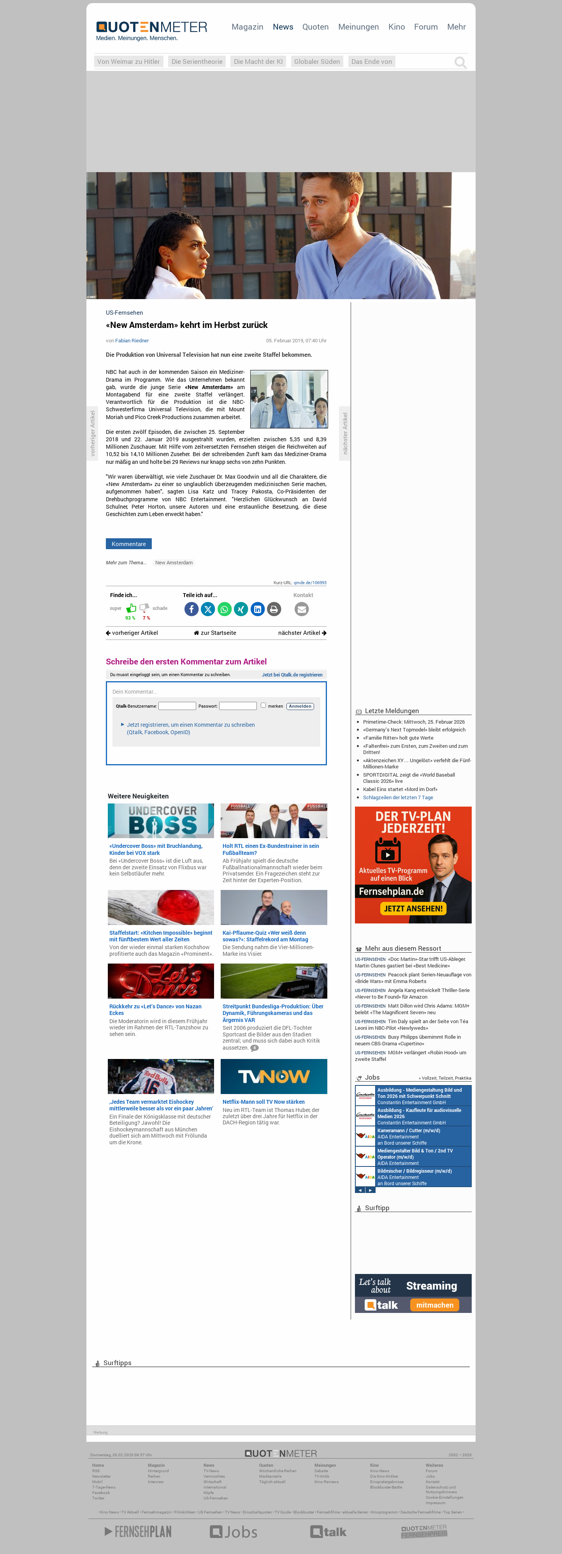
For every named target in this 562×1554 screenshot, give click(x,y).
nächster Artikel (302, 632)
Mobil (97, 1481)
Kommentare (129, 544)
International (215, 1487)
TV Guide (283, 1512)
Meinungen (358, 26)
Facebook (101, 1492)
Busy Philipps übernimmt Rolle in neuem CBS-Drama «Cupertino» (408, 1040)
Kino (396, 26)
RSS (96, 1470)
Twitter (98, 1498)
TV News (232, 1512)
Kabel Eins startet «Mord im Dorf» (400, 789)
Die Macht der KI (258, 61)
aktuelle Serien (355, 1512)
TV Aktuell (130, 1512)
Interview (156, 1481)
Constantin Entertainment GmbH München (409, 1095)
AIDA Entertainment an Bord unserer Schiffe (398, 1136)
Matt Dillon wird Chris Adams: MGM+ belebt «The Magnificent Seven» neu (412, 1009)
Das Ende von (371, 61)
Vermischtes (214, 1476)
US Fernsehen (210, 1512)
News (283, 26)
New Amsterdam (174, 562)
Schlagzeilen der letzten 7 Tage (398, 797)
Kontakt (432, 1481)
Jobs (430, 1476)
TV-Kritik (321, 1476)
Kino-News (379, 1470)
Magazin (247, 26)
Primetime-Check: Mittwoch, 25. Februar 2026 (414, 721)
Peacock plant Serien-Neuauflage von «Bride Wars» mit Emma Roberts (413, 977)
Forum (426, 26)
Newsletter (101, 1476)
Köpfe (209, 1492)
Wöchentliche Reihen (278, 1470)
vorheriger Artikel (132, 632)
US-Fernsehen (216, 1498)
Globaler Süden (317, 61)
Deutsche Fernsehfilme (420, 1512)
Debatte (321, 1470)
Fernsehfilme (328, 1512)
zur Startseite (215, 632)
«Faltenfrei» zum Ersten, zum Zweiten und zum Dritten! (415, 749)
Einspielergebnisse (387, 1481)
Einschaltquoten (257, 1512)
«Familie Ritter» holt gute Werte (398, 737)
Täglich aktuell (272, 1481)
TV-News (211, 1470)
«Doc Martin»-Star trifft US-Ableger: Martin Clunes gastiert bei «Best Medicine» (410, 962)
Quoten (315, 26)
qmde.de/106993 (310, 582)
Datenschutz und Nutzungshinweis (441, 1489)
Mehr (456, 26)
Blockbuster (303, 1512)
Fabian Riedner (132, 340)
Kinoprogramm (384, 1512)
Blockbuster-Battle (386, 1487)
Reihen (154, 1476)
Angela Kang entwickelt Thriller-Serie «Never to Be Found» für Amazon (412, 993)
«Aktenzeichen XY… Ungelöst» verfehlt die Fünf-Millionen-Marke (417, 763)
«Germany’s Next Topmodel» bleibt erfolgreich (414, 729)
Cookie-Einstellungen (445, 1497)
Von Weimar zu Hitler (128, 61)
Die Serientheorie (197, 61)
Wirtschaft (212, 1481)
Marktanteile (270, 1476)
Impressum (436, 1502)
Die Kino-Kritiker (384, 1476)
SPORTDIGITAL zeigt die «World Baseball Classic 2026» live (409, 777)
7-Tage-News (104, 1487)
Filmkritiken (184, 1512)
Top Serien (452, 1512)
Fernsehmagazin (157, 1512)
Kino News (109, 1512)
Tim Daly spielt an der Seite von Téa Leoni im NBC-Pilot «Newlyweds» (411, 1024)
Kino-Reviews (326, 1481)
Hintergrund (158, 1470)
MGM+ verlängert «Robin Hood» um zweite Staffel (410, 1055)
